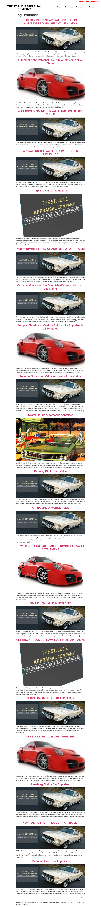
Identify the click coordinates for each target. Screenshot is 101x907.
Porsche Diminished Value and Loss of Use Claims (51, 376)
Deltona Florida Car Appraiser (50, 861)
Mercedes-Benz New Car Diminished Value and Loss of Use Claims (50, 287)
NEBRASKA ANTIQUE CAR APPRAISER (50, 698)
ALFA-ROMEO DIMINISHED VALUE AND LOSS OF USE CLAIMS (50, 112)
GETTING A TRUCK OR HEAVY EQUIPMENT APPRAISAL (50, 639)
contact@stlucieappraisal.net (89, 1)
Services (80, 7)
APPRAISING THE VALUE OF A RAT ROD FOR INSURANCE (50, 152)
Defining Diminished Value (50, 471)
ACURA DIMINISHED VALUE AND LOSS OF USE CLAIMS (50, 249)
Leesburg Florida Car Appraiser (50, 784)
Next (83, 897)
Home (59, 7)
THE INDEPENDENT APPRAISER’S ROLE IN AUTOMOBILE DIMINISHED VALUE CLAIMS (50, 21)
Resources (69, 7)
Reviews (93, 7)
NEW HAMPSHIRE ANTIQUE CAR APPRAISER (50, 822)
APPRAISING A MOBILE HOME (50, 507)
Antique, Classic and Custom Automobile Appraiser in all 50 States (50, 327)
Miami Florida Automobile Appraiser (50, 415)
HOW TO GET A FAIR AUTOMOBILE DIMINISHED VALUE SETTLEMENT (50, 547)
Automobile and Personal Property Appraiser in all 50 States (50, 61)
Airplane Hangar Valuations (50, 190)
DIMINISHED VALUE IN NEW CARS (50, 603)
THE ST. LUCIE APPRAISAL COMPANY (24, 8)
